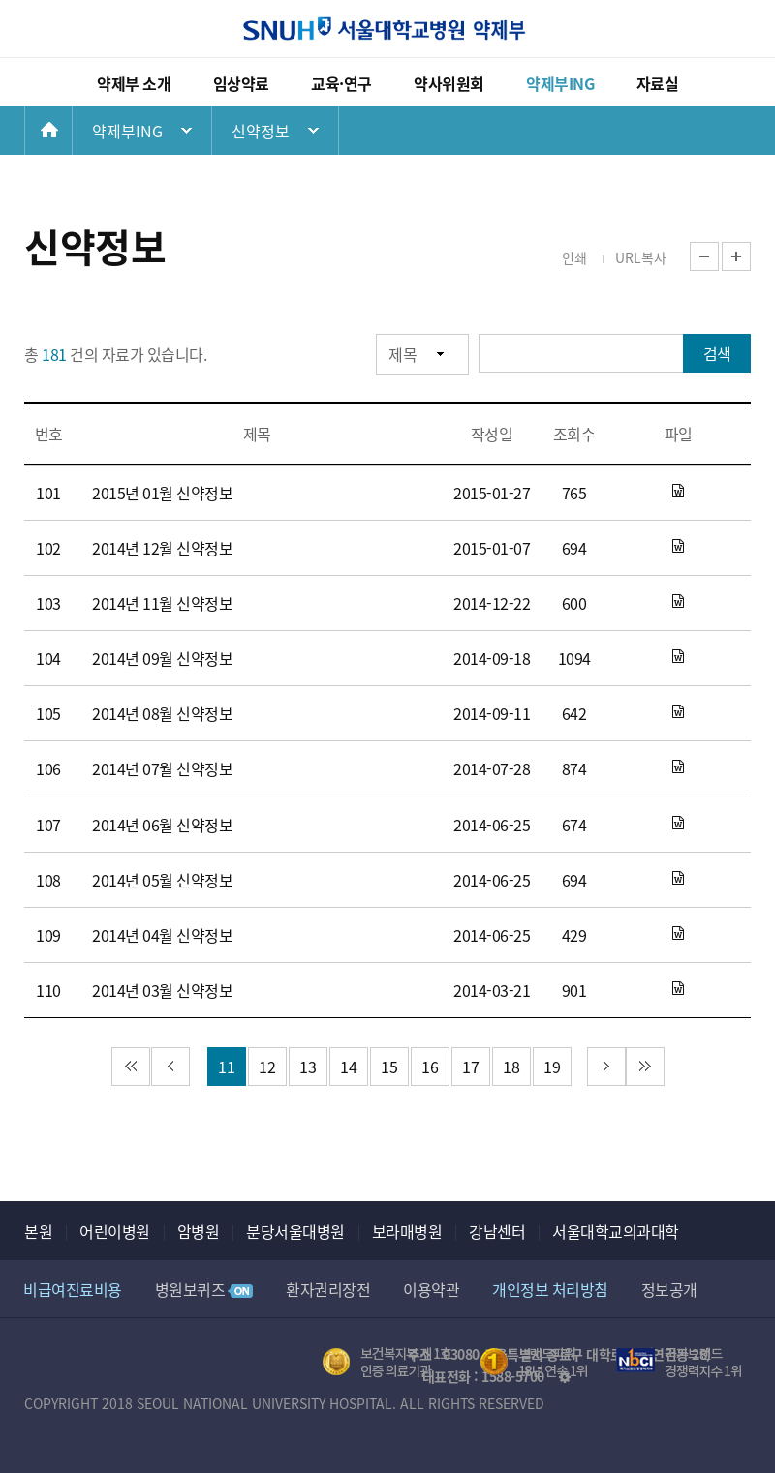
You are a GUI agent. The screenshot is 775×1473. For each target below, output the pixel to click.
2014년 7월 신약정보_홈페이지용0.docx (678, 767)
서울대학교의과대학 (615, 1231)
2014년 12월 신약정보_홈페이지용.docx (678, 547)
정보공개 (669, 1289)
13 (307, 1066)
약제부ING (560, 83)
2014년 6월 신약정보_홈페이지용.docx (678, 823)
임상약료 (241, 83)
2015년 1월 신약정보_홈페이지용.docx (678, 491)
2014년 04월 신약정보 (162, 935)
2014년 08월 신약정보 (162, 713)
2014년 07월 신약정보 (162, 768)
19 (551, 1066)
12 (267, 1066)
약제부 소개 (133, 83)
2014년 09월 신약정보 (162, 658)
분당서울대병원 (295, 1231)
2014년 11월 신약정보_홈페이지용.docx (678, 602)
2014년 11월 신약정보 (162, 603)
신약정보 (261, 130)
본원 (38, 1231)
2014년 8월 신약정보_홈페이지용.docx (678, 712)
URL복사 (640, 257)
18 (511, 1066)
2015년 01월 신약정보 (162, 492)
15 (389, 1066)
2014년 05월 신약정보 (162, 879)
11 (226, 1066)
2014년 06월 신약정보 (162, 824)
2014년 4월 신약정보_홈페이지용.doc (678, 934)
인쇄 (574, 257)
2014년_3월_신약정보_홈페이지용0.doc (678, 989)
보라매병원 (407, 1231)
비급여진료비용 (72, 1289)
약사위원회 (449, 83)
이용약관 (431, 1289)
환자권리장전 (328, 1289)
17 (470, 1066)
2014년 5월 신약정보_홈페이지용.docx (678, 879)
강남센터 (497, 1231)
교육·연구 (341, 83)
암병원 (198, 1231)
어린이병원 (114, 1231)
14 (348, 1066)
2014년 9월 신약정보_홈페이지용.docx (678, 657)
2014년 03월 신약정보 (162, 990)
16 (429, 1066)
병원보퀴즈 (204, 1289)
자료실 (657, 83)
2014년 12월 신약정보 (162, 547)
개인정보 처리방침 (550, 1289)
